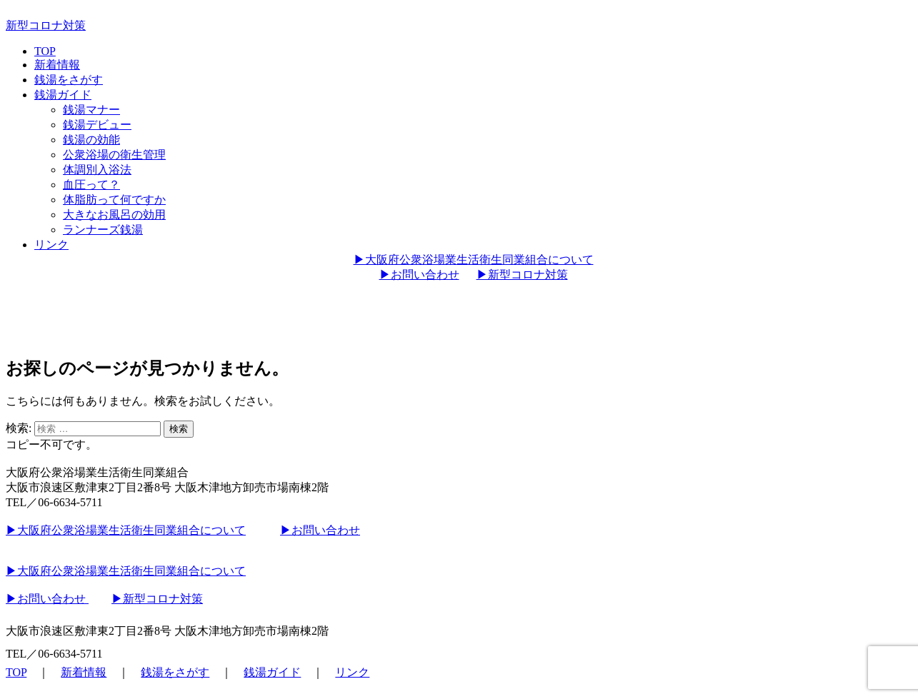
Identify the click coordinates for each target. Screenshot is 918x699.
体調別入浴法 (97, 170)
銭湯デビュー (97, 125)
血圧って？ (91, 184)
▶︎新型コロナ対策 (522, 274)
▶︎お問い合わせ (419, 274)
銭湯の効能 (91, 140)
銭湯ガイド (62, 95)
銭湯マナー (91, 110)
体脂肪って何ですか (114, 199)
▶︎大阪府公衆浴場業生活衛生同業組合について (474, 259)
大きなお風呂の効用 (114, 214)
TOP (45, 51)
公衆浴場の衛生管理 (114, 155)
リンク (51, 244)
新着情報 (57, 65)
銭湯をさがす (68, 80)
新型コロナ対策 (46, 25)
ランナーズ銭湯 (103, 229)
